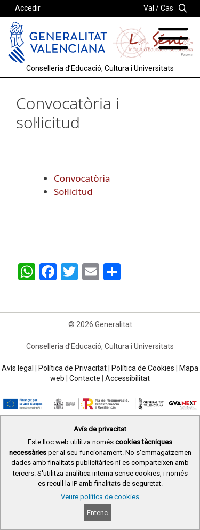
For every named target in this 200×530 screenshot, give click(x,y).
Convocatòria (82, 178)
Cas (167, 8)
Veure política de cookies (100, 497)
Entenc (97, 513)
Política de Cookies (142, 368)
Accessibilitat (127, 378)
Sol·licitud (73, 191)
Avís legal (18, 368)
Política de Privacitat (72, 368)
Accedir (28, 8)
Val (148, 8)
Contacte (84, 378)
